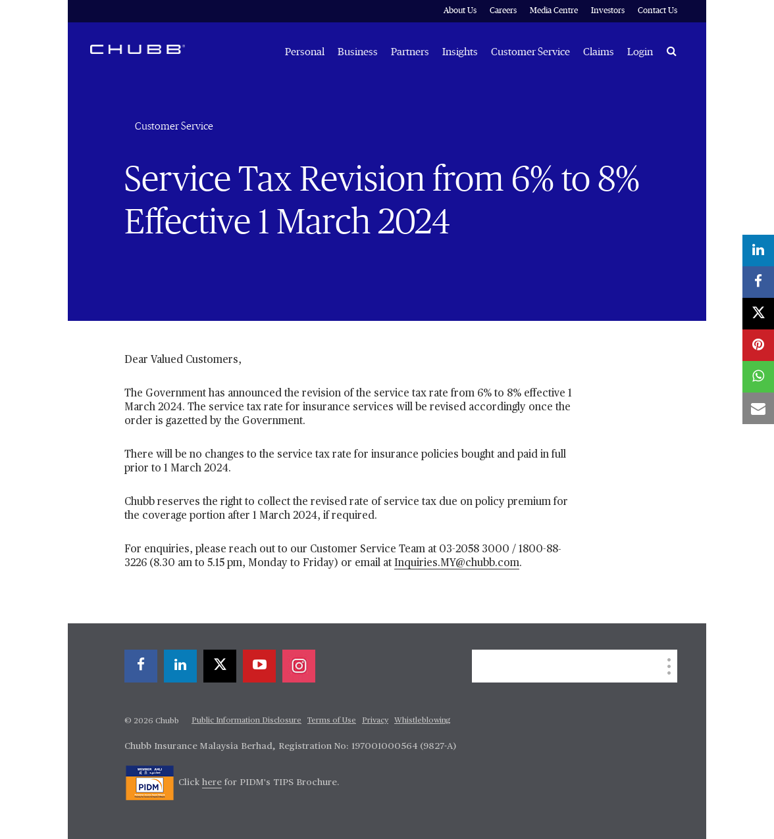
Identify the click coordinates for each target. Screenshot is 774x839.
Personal (304, 52)
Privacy (375, 721)
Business (358, 52)
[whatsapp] (758, 377)
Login (640, 52)
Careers (503, 11)
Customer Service (530, 52)
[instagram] (298, 666)
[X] (219, 666)
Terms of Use (331, 721)
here (212, 782)
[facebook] (140, 666)
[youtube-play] (259, 666)
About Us (460, 11)
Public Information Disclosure (246, 721)
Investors (608, 11)
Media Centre (554, 11)
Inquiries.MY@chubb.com (456, 563)
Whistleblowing (422, 721)
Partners (410, 52)
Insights (460, 52)
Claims (598, 52)
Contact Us (657, 11)
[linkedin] (180, 666)
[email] (758, 408)
